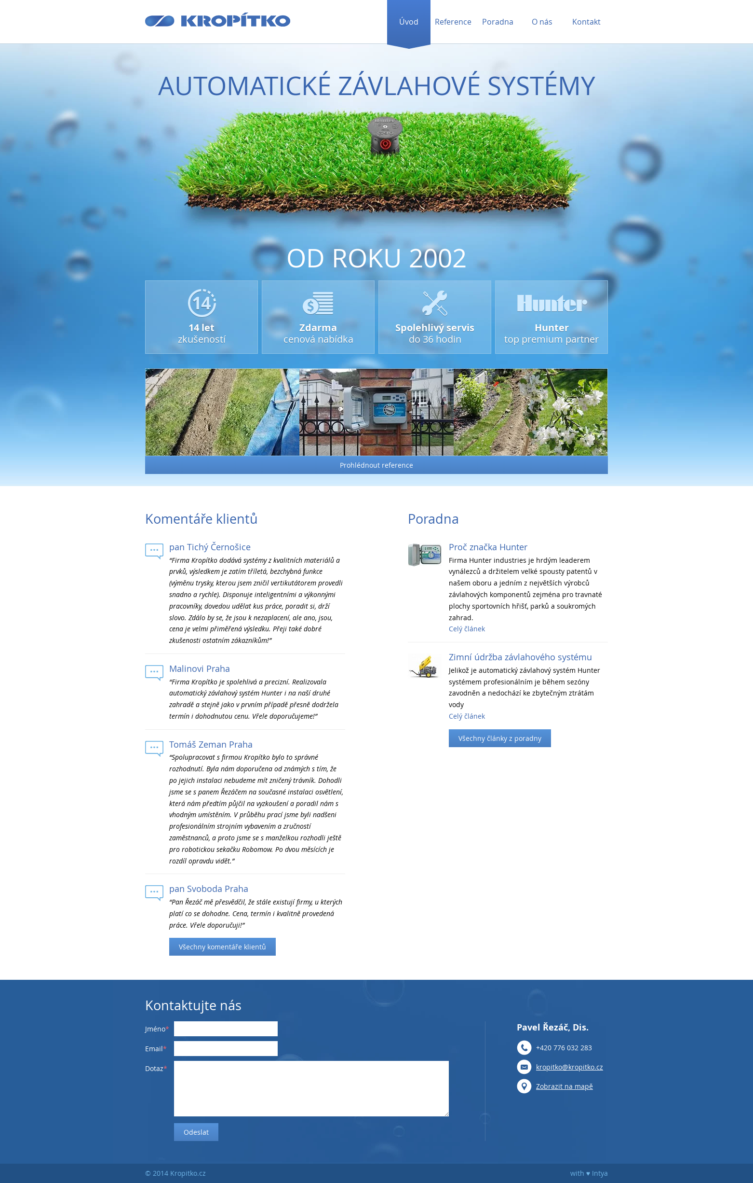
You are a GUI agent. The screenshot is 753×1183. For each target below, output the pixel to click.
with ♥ (580, 1173)
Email (154, 1048)
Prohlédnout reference (376, 465)
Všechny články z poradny (499, 738)
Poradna (497, 21)
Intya (600, 1173)
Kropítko (217, 20)
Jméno (155, 1028)
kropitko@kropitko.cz (569, 1067)
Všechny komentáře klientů (222, 946)
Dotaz (154, 1068)
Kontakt (586, 21)
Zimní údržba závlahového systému (520, 657)
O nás (542, 21)
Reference (453, 21)
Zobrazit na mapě (564, 1086)
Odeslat (196, 1132)
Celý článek (467, 628)
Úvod (408, 21)
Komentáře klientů (201, 519)
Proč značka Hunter (488, 547)
